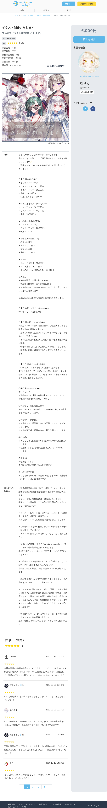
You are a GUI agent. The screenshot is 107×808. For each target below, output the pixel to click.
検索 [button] (45, 10)
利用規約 (11, 804)
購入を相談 (89, 39)
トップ (15, 16)
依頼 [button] (69, 10)
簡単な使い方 (70, 804)
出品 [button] (22, 10)
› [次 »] (49, 787)
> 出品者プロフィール (89, 76)
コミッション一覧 (27, 16)
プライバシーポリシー (27, 804)
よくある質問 (56, 804)
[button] (7, 107)
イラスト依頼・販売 (43, 16)
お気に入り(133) (56, 66)
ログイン (67, 4)
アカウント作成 (86, 4)
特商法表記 (43, 804)
